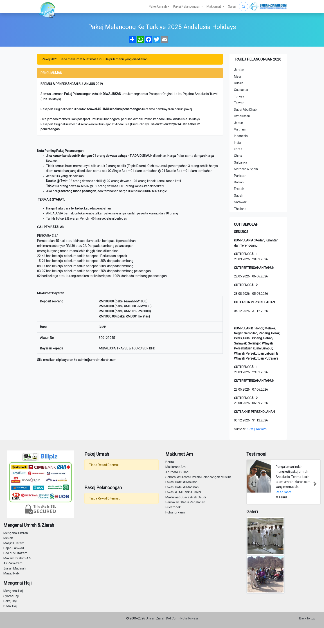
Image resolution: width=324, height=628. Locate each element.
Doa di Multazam (15, 553)
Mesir (238, 76)
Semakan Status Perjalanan (185, 502)
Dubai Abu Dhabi (245, 109)
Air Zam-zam (12, 563)
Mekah (8, 538)
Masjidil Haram (13, 543)
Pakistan (240, 176)
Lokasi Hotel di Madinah (182, 487)
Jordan (239, 70)
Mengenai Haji (13, 591)
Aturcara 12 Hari (177, 472)
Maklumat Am (175, 467)
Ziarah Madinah (14, 568)
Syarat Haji (11, 596)
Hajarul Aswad (13, 548)
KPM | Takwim (257, 429)
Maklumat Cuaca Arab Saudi (185, 497)
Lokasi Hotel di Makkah (181, 482)
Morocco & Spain (246, 169)
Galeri (232, 6)
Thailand (240, 209)
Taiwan (239, 103)
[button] (252, 483)
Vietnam (240, 129)
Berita (169, 462)
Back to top (307, 618)
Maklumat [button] (214, 6)
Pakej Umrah (158, 6)
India (237, 142)
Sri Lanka (240, 162)
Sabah (238, 195)
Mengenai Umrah (15, 533)
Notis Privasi (189, 618)
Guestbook (173, 507)
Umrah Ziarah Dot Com (162, 618)
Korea (238, 149)
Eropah (239, 189)
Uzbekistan (242, 116)
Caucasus (241, 90)
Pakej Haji (10, 601)
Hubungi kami (175, 512)
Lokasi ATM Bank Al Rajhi (183, 492)
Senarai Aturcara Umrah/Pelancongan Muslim (198, 477)
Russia (238, 83)
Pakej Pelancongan (186, 6)
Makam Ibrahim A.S (17, 558)
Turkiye (239, 96)
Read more (284, 492)
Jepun (238, 123)
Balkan (239, 182)
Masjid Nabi (11, 573)
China (238, 156)
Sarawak (240, 202)
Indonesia (241, 136)
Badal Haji (10, 606)
